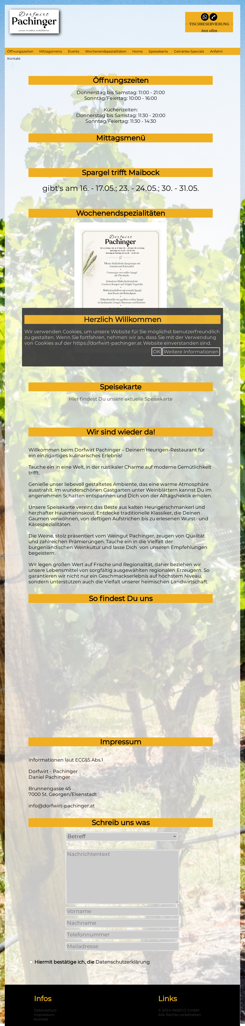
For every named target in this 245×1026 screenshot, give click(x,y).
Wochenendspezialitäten (105, 51)
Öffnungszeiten (20, 51)
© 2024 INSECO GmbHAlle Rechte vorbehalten (179, 1012)
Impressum (44, 1014)
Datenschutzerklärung (122, 962)
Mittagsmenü (50, 51)
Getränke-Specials (189, 51)
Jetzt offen (209, 31)
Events (73, 51)
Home (137, 51)
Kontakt (14, 58)
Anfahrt (216, 51)
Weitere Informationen (191, 352)
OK (156, 352)
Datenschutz (45, 1010)
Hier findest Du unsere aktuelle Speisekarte (121, 399)
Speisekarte (158, 51)
